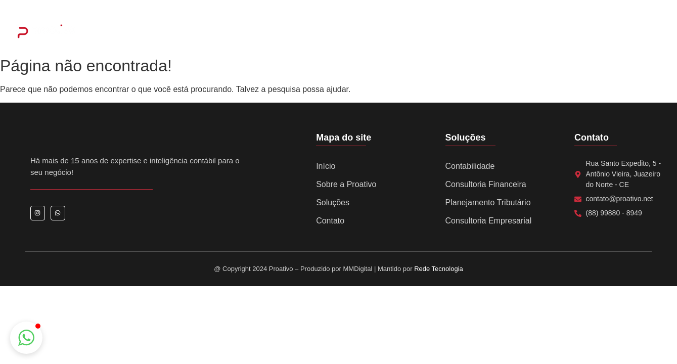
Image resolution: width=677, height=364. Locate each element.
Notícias (447, 30)
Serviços (355, 30)
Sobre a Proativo (293, 30)
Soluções (332, 202)
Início (325, 166)
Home (236, 30)
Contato (492, 30)
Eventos (401, 30)
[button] (26, 338)
